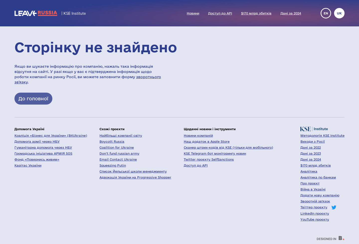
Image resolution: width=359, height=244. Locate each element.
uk (339, 13)
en (326, 13)
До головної (33, 98)
